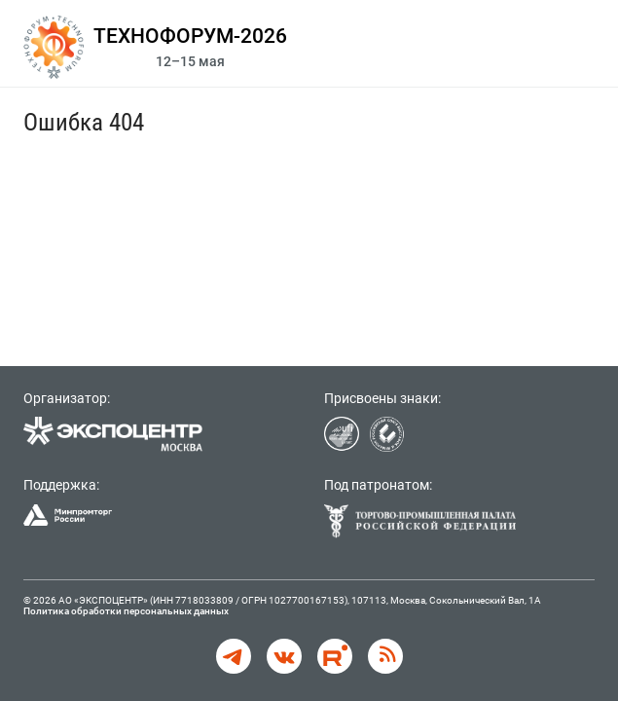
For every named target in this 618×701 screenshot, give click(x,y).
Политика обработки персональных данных (126, 611)
